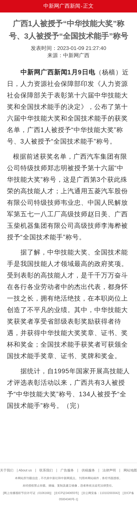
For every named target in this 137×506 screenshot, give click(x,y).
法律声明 (109, 470)
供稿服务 (88, 470)
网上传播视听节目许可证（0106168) (27, 493)
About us (25, 470)
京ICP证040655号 (66, 493)
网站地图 (130, 470)
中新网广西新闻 (61, 6)
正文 (88, 6)
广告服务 (67, 470)
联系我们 (46, 470)
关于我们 (6, 470)
